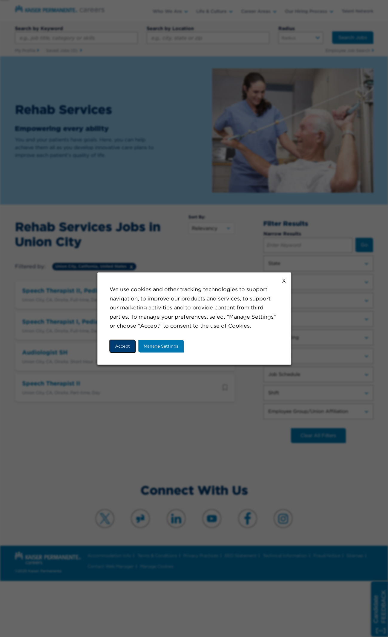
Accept (122, 346)
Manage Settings (161, 346)
